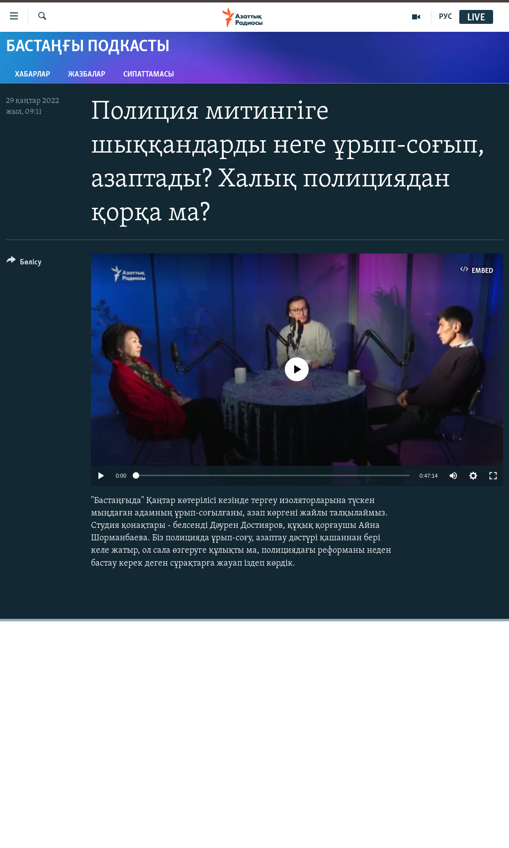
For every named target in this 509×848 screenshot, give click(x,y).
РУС (445, 17)
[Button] (24, 264)
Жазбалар (86, 75)
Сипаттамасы (148, 75)
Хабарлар (32, 75)
